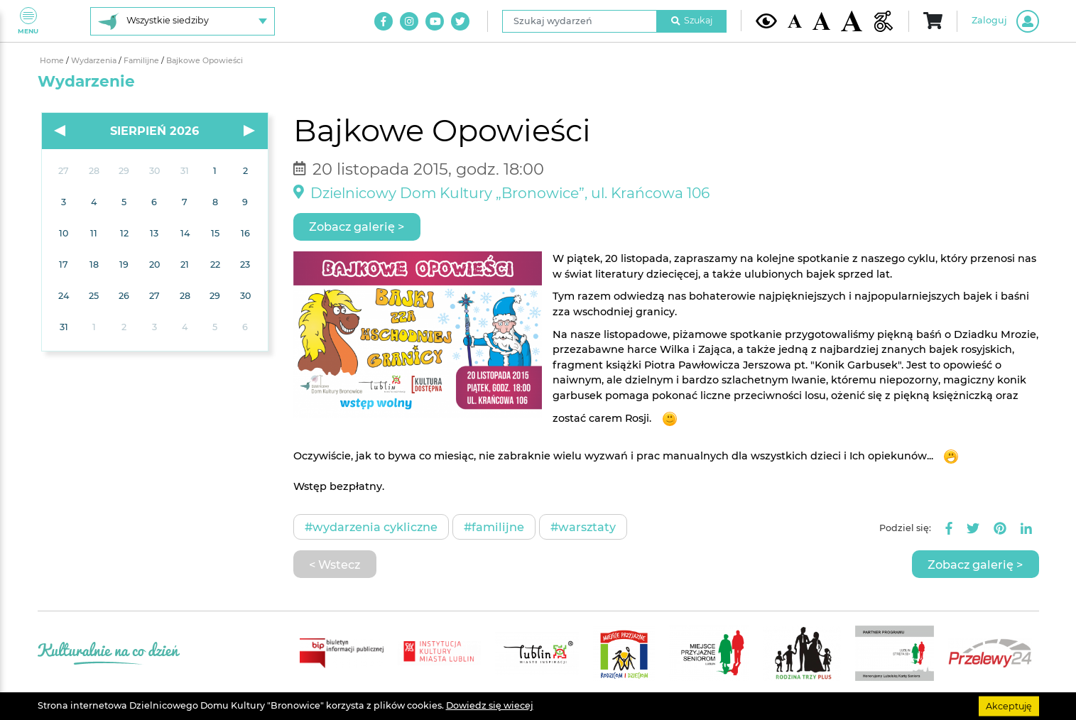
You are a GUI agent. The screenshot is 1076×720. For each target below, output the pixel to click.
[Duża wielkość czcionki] (851, 21)
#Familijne (494, 527)
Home (53, 60)
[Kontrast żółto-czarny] (766, 20)
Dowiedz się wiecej (489, 705)
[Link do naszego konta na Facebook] (383, 21)
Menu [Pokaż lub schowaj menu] (28, 21)
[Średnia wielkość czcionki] (821, 20)
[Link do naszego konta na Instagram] (409, 21)
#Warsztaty (583, 527)
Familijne (142, 60)
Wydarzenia (95, 60)
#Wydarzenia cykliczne (371, 527)
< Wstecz (334, 564)
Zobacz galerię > (356, 226)
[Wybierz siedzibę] (182, 21)
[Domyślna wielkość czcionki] (795, 21)
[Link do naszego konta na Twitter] (460, 21)
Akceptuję (1009, 705)
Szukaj (691, 20)
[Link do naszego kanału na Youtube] (434, 21)
